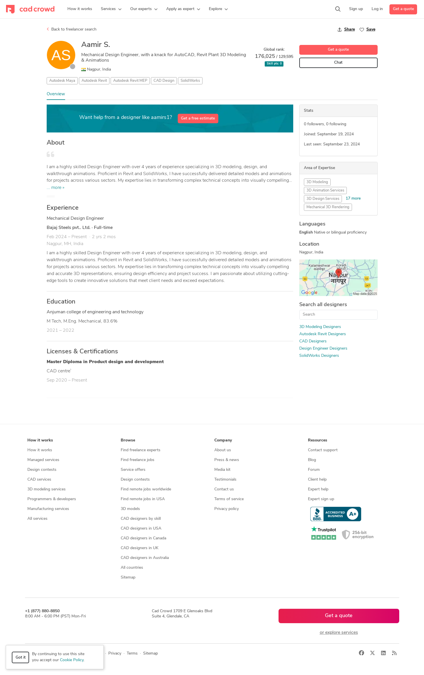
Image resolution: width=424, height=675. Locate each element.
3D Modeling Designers (320, 327)
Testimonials (225, 479)
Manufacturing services (48, 509)
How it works (39, 450)
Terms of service (229, 499)
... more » (56, 187)
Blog (312, 460)
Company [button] (223, 440)
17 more (353, 198)
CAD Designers (313, 341)
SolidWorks (190, 81)
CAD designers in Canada (143, 538)
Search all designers (323, 305)
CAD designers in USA (141, 528)
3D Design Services (322, 199)
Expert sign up (321, 499)
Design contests (41, 470)
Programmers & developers (51, 499)
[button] (111, 9)
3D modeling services (46, 489)
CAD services (39, 479)
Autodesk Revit (94, 81)
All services (37, 519)
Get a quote (403, 9)
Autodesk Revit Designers (322, 334)
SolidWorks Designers (319, 356)
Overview (56, 94)
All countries (132, 568)
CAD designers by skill (141, 519)
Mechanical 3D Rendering (327, 207)
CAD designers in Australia (145, 558)
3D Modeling (317, 182)
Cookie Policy (72, 660)
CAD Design (164, 81)
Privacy (114, 653)
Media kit (222, 470)
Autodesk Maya (62, 81)
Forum (314, 470)
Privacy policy (226, 509)
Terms (132, 653)
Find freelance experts (140, 450)
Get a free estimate (198, 118)
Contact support (323, 450)
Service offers (133, 470)
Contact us (224, 489)
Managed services (43, 460)
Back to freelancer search (71, 29)
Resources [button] (317, 440)
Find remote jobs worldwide (146, 489)
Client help (317, 479)
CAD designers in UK (139, 548)
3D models (130, 509)
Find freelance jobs (137, 460)
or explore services (339, 632)
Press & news (226, 460)
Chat (338, 62)
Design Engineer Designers (323, 348)
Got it (21, 657)
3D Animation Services (325, 190)
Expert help (318, 489)
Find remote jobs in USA (143, 499)
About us (222, 450)
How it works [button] (40, 440)
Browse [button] (128, 440)
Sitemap (128, 577)
